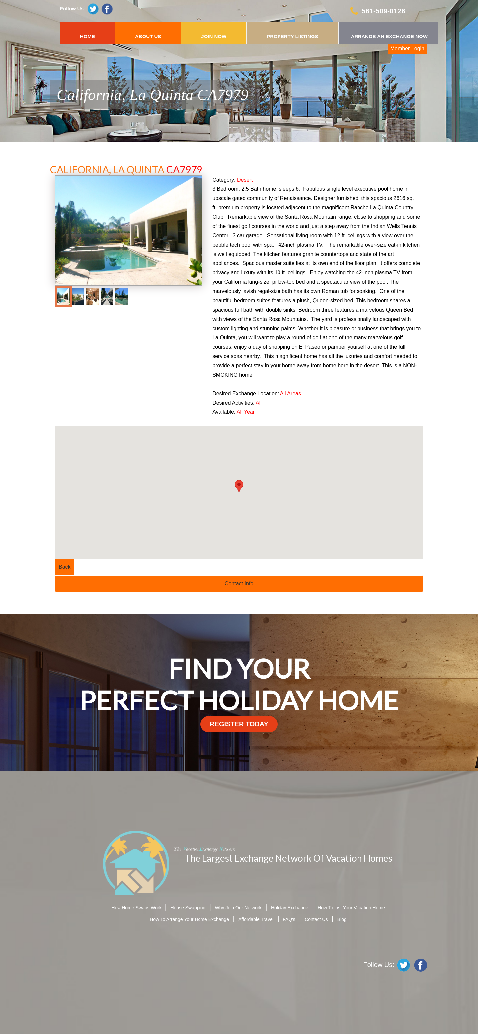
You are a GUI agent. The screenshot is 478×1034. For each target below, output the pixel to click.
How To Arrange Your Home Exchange (189, 919)
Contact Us (316, 919)
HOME (87, 36)
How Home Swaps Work (137, 907)
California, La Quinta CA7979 (152, 94)
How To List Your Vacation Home (351, 907)
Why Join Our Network (238, 907)
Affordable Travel (256, 919)
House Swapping (187, 907)
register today (239, 724)
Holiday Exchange (289, 907)
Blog (342, 919)
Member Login (407, 48)
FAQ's (289, 919)
